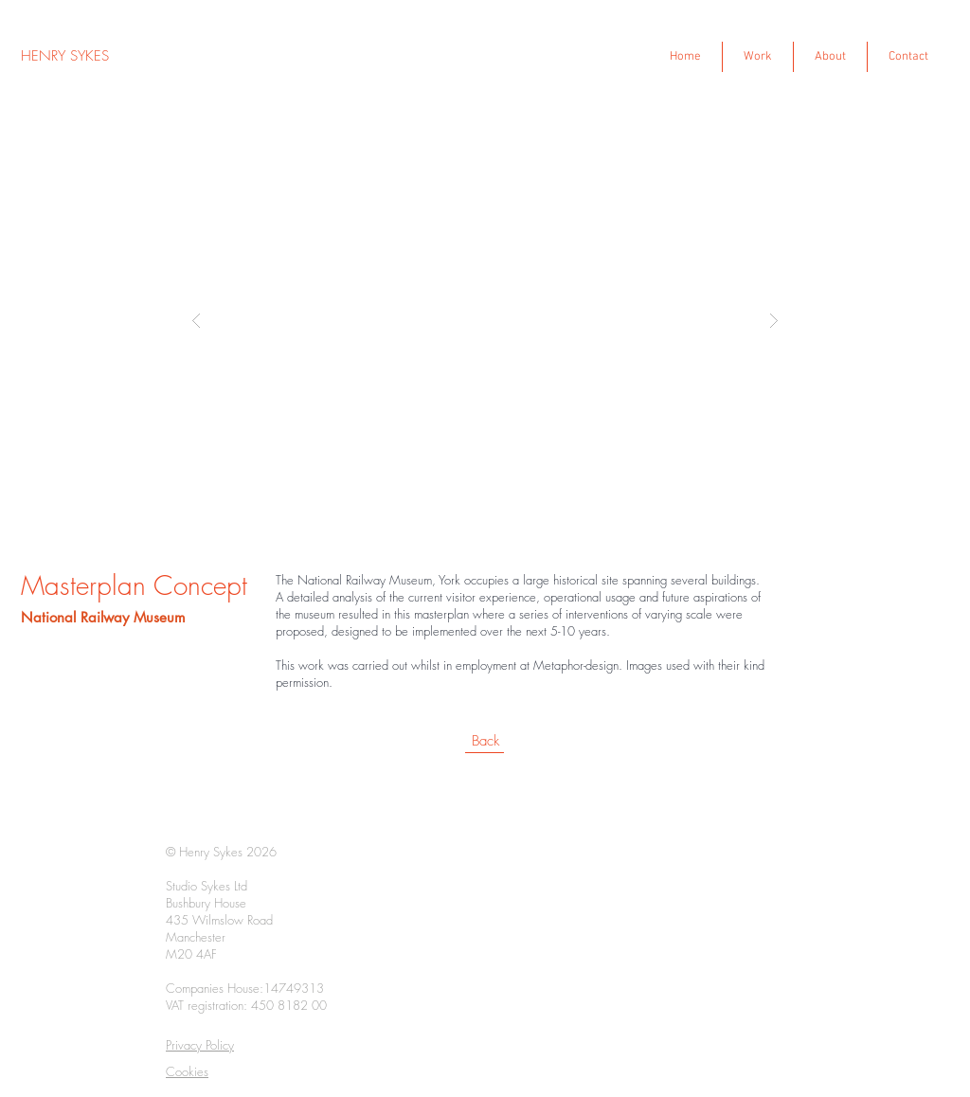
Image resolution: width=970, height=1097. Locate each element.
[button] (485, 320)
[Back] (485, 741)
